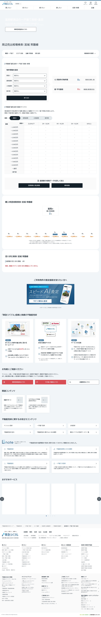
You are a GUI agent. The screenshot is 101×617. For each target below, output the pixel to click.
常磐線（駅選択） (57, 526)
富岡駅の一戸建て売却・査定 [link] (71, 526)
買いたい (8, 8)
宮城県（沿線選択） (46, 526)
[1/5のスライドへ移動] (46, 515)
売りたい (25, 8)
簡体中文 (13, 570)
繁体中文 (8, 570)
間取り (8, 75)
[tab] (15, 118)
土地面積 (9, 86)
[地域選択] (18, 4)
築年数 (9, 91)
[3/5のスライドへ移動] (50, 515)
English (3, 570)
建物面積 (9, 80)
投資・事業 (75, 8)
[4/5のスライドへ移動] (52, 515)
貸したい (59, 8)
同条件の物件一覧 (89, 79)
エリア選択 (36, 526)
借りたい (42, 8)
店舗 (92, 8)
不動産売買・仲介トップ (8, 526)
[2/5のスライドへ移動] (48, 515)
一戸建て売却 (27, 526)
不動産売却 (19, 526)
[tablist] (31, 118)
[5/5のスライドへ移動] (54, 515)
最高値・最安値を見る (89, 89)
